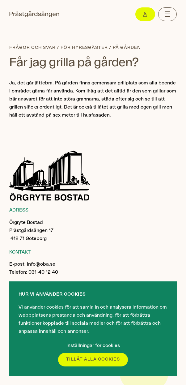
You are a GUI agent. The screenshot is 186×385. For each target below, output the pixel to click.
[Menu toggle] (167, 14)
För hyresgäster (84, 47)
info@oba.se (41, 264)
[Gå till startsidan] (34, 14)
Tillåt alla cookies (93, 359)
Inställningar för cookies (93, 345)
